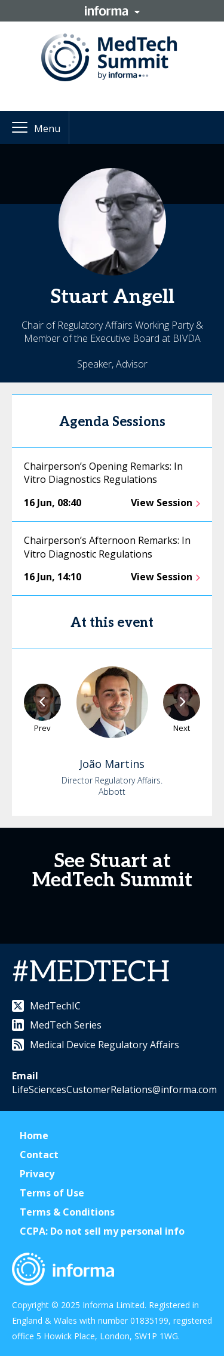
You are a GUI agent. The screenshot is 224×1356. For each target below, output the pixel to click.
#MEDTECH (91, 973)
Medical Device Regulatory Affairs (95, 1044)
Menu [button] (47, 128)
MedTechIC (46, 1005)
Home (34, 1135)
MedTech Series (57, 1024)
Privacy (37, 1173)
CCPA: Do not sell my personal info (102, 1231)
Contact (39, 1154)
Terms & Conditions (67, 1212)
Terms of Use (52, 1192)
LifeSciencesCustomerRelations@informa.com (114, 1089)
